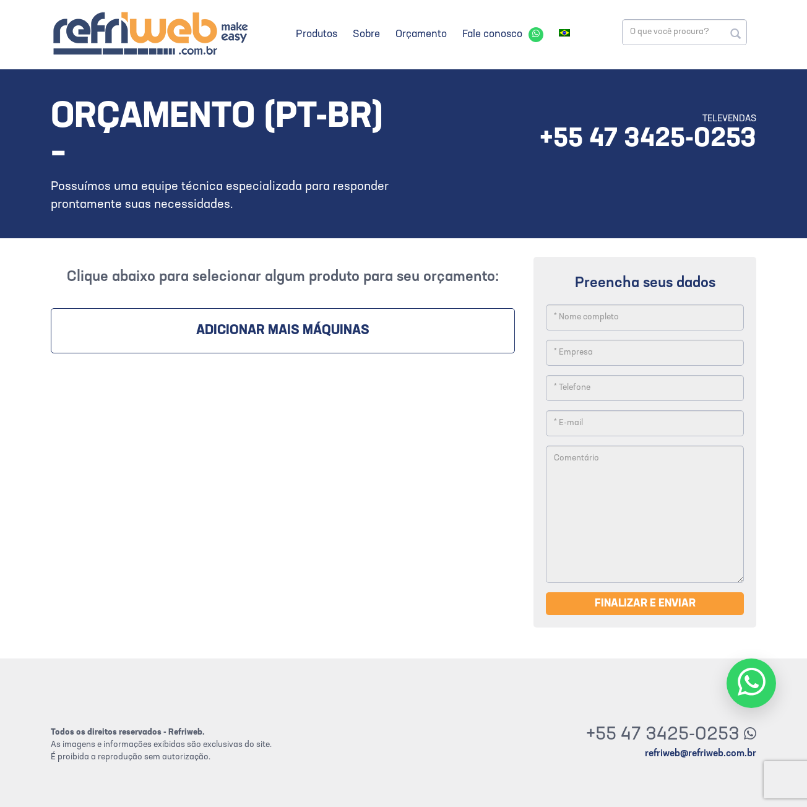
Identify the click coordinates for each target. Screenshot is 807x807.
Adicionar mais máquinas (282, 331)
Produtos (316, 34)
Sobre (366, 34)
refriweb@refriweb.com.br (700, 754)
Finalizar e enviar (645, 604)
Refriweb (150, 33)
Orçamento (421, 34)
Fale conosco (492, 34)
